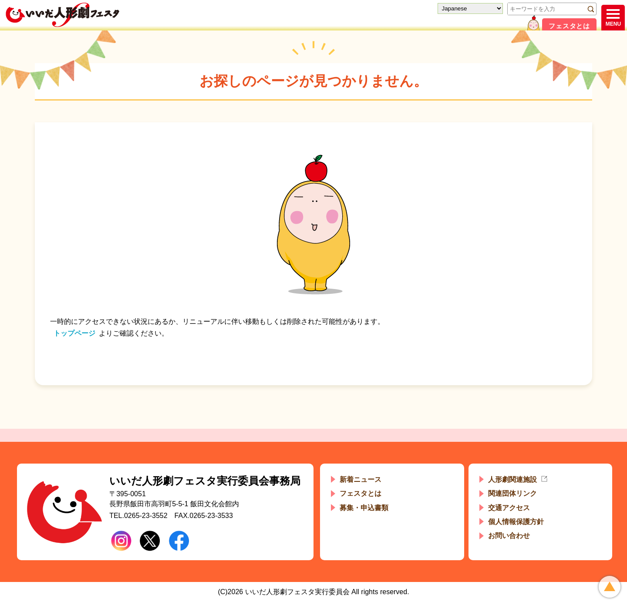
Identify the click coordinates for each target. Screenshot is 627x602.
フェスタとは (569, 26)
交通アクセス (509, 507)
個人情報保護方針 (516, 521)
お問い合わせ (509, 535)
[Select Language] (470, 8)
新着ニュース (360, 479)
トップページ (74, 333)
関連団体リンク (512, 493)
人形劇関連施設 (512, 479)
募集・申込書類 (364, 507)
